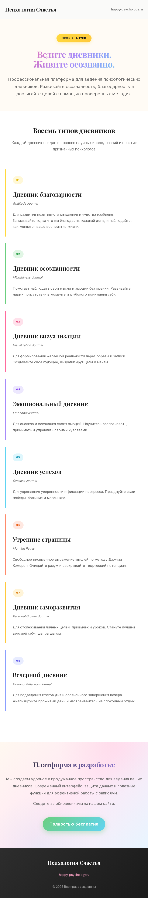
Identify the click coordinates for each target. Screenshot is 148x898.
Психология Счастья (30, 9)
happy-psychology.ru (127, 9)
